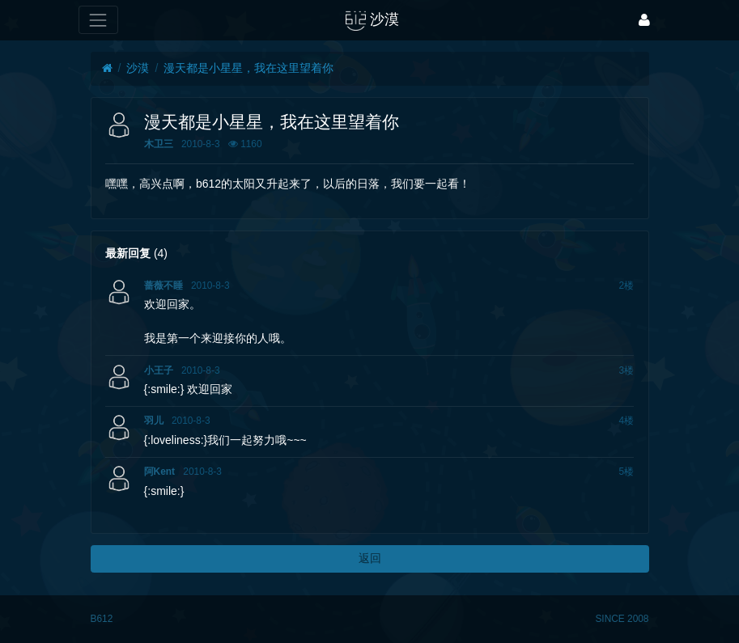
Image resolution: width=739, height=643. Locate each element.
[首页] (107, 68)
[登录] (644, 20)
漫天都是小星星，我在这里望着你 (248, 67)
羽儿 (154, 420)
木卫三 (158, 144)
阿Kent (159, 471)
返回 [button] (370, 558)
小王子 (158, 370)
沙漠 (137, 67)
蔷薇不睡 (163, 285)
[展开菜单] (98, 20)
